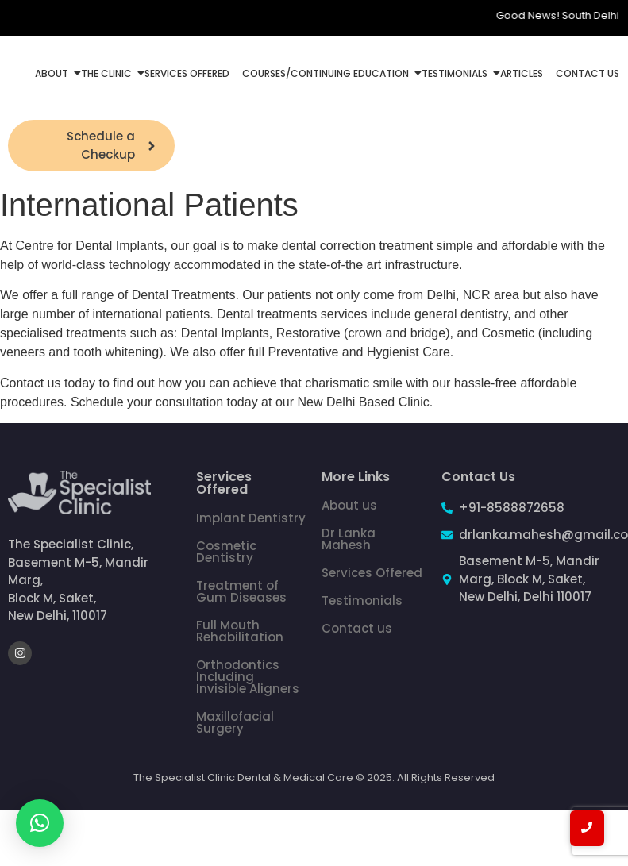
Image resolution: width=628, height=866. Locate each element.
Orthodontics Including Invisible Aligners (247, 676)
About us (349, 505)
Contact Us (587, 73)
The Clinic (108, 73)
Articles (521, 73)
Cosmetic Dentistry (226, 551)
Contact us (357, 628)
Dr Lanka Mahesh (349, 539)
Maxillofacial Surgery (235, 722)
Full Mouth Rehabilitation (239, 631)
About (53, 73)
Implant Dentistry (251, 518)
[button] (40, 823)
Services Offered (186, 73)
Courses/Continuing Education (327, 73)
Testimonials (456, 73)
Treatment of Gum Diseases (241, 591)
